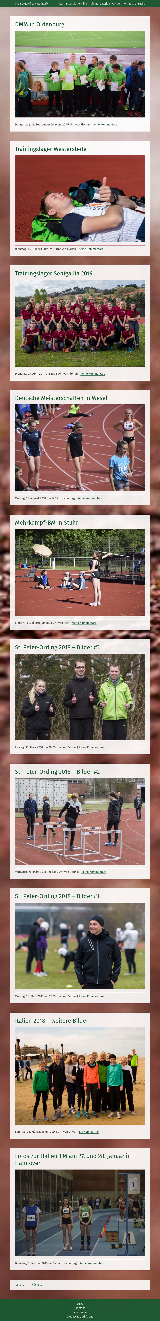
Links (80, 1303)
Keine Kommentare (104, 124)
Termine (82, 3)
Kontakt (80, 1308)
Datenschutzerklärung (80, 1316)
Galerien (105, 3)
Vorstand (116, 3)
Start (61, 3)
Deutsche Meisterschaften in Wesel (61, 398)
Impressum (80, 1312)
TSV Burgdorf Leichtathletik (31, 3)
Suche (141, 3)
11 (28, 1284)
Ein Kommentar (89, 1131)
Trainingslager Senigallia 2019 (54, 273)
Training (93, 3)
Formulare (130, 3)
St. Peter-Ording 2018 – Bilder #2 (57, 771)
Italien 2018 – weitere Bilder (51, 1020)
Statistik (71, 3)
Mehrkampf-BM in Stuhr (46, 522)
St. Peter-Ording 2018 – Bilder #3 (57, 647)
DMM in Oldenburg (39, 24)
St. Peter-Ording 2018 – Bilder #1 (57, 896)
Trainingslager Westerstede (51, 149)
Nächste (37, 1284)
